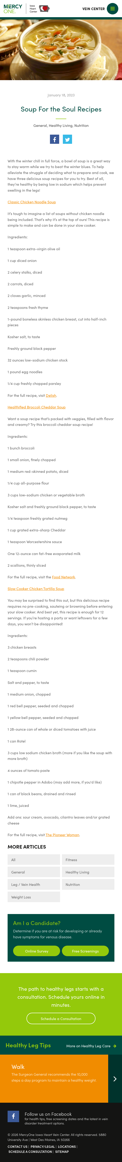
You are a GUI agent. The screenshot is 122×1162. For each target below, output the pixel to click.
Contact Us (17, 1146)
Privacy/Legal (43, 1146)
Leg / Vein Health (25, 884)
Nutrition (81, 125)
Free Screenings (85, 950)
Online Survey (36, 950)
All (13, 859)
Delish (51, 395)
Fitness (71, 859)
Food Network (63, 576)
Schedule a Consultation (61, 1018)
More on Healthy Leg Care (91, 1045)
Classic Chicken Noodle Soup (32, 201)
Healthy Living (61, 125)
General (40, 125)
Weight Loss (21, 896)
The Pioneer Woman (62, 834)
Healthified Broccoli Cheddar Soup (37, 406)
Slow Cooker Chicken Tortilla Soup (36, 588)
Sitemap (62, 1151)
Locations (67, 1146)
